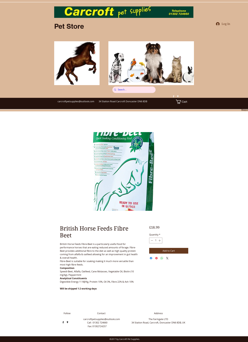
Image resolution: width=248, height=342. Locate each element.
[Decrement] (152, 240)
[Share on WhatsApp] (162, 258)
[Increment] (160, 240)
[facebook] (173, 96)
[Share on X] (167, 258)
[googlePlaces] (177, 96)
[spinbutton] (156, 240)
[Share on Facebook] (151, 258)
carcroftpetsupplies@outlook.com (76, 101)
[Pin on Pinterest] (156, 258)
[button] (183, 102)
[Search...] (134, 90)
